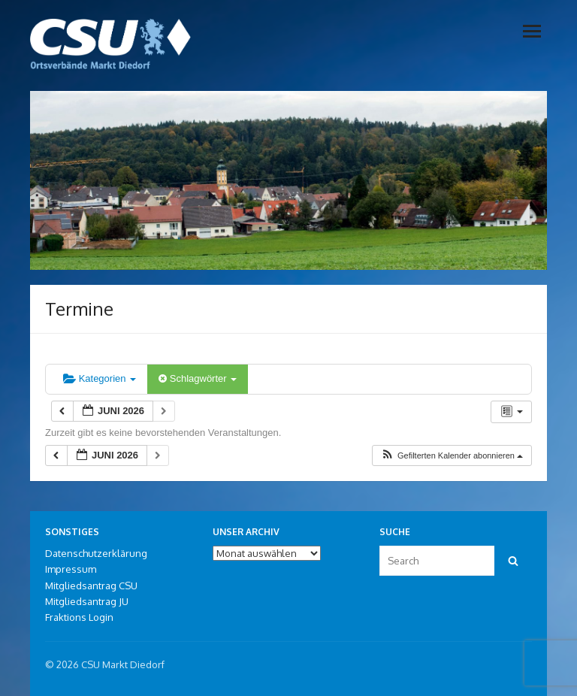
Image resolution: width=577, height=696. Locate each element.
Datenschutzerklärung (96, 553)
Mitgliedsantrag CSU (91, 585)
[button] (451, 456)
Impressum (70, 569)
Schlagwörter (198, 378)
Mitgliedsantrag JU (86, 601)
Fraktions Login (79, 617)
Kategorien (99, 378)
